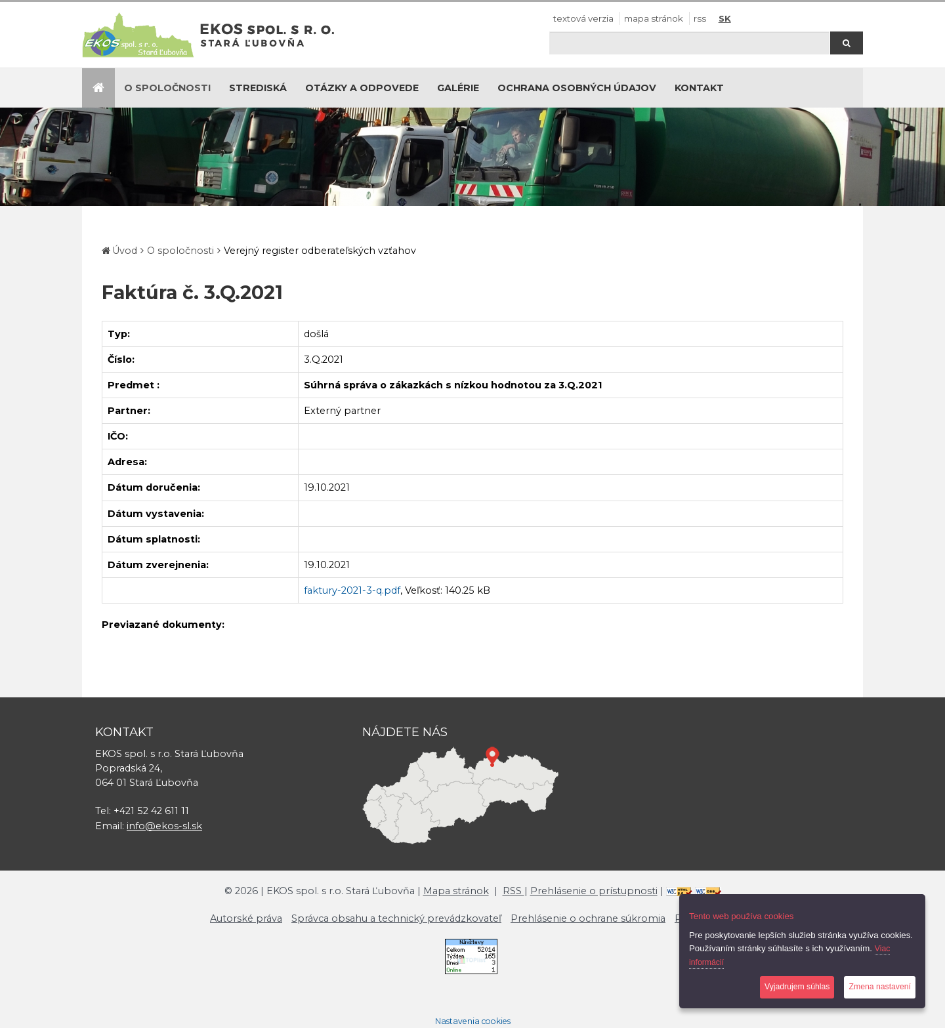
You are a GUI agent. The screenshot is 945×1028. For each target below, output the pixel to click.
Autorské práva (246, 918)
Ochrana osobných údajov (576, 88)
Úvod (124, 251)
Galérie (458, 88)
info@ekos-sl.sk (164, 826)
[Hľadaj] (689, 42)
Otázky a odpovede (362, 88)
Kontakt (699, 88)
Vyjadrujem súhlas (797, 986)
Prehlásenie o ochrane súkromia (588, 918)
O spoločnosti (167, 88)
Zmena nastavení (880, 986)
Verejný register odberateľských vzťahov (320, 251)
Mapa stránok (653, 18)
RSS (700, 18)
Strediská (258, 88)
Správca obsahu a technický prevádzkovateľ (396, 918)
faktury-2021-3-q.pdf (352, 590)
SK (725, 18)
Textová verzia (583, 18)
